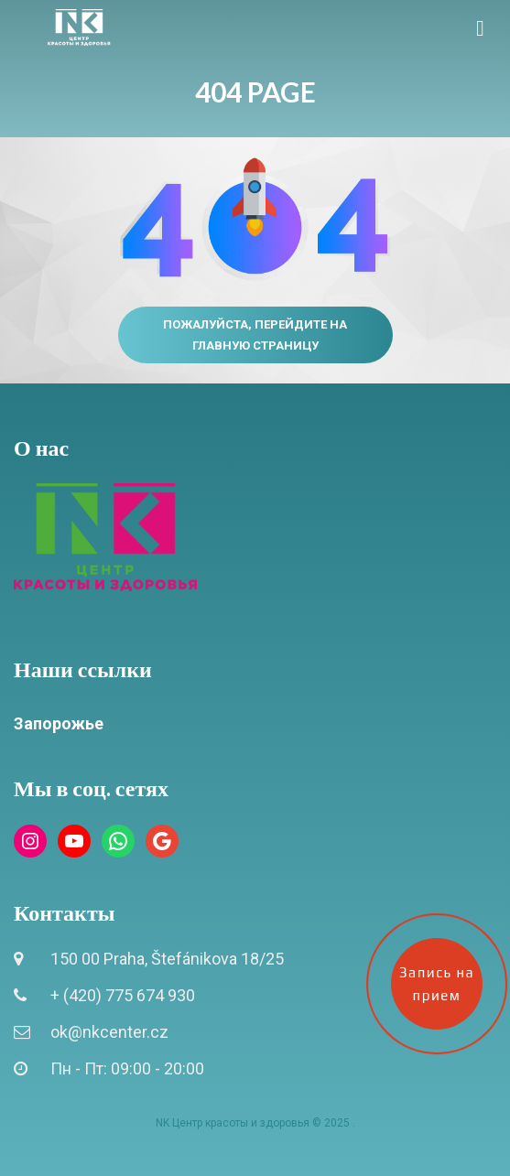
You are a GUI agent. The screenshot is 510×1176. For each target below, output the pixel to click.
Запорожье (58, 723)
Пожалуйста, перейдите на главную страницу (255, 335)
